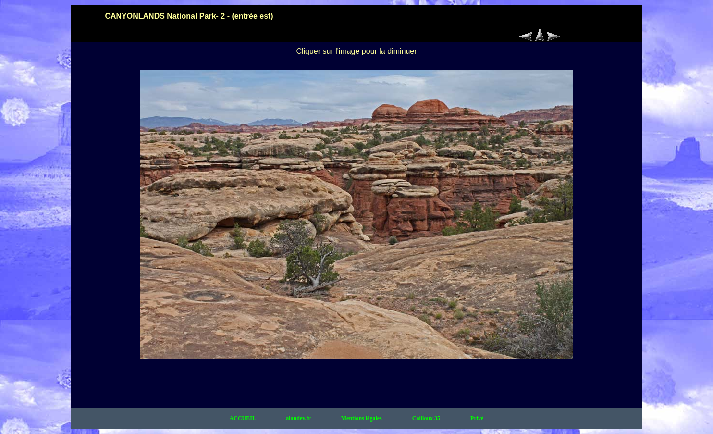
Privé (476, 418)
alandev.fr (299, 418)
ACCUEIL (244, 418)
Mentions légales (362, 418)
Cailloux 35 (427, 418)
